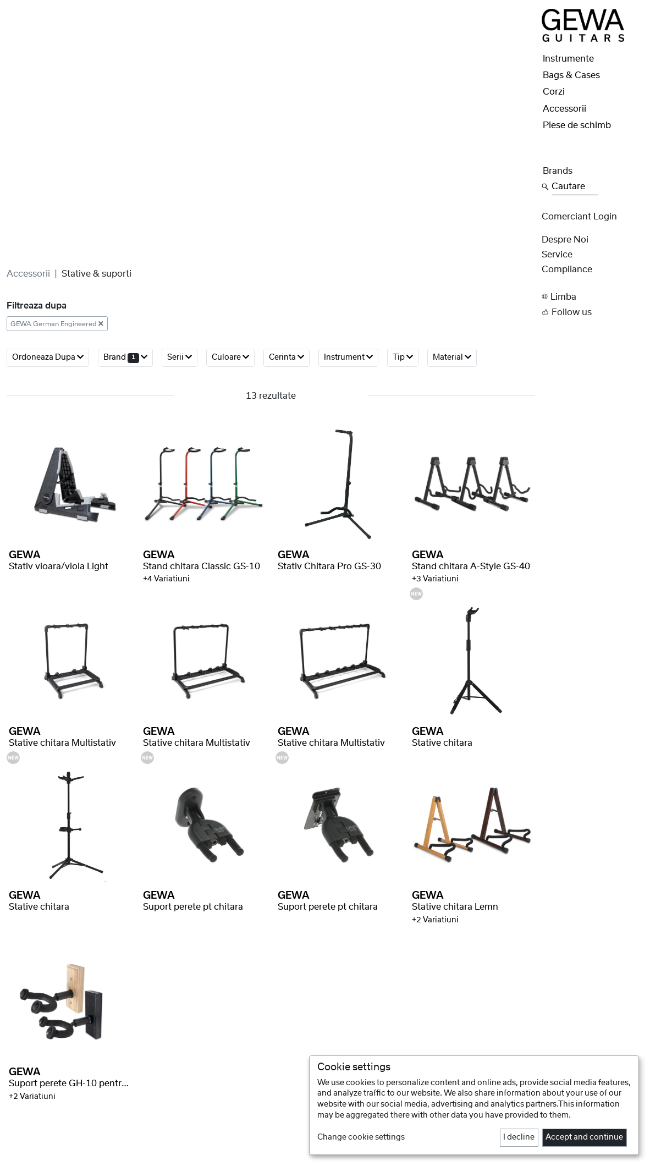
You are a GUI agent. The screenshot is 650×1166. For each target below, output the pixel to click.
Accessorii (28, 274)
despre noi (565, 239)
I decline (519, 1137)
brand (125, 357)
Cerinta (286, 357)
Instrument (348, 357)
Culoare (230, 357)
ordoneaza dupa (48, 357)
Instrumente (568, 58)
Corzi (554, 91)
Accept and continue (584, 1137)
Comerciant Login (579, 216)
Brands (557, 171)
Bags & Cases (571, 75)
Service (557, 254)
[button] (592, 296)
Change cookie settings (361, 1137)
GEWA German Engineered (56, 324)
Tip (403, 357)
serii (179, 357)
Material (452, 357)
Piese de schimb (577, 125)
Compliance (567, 269)
